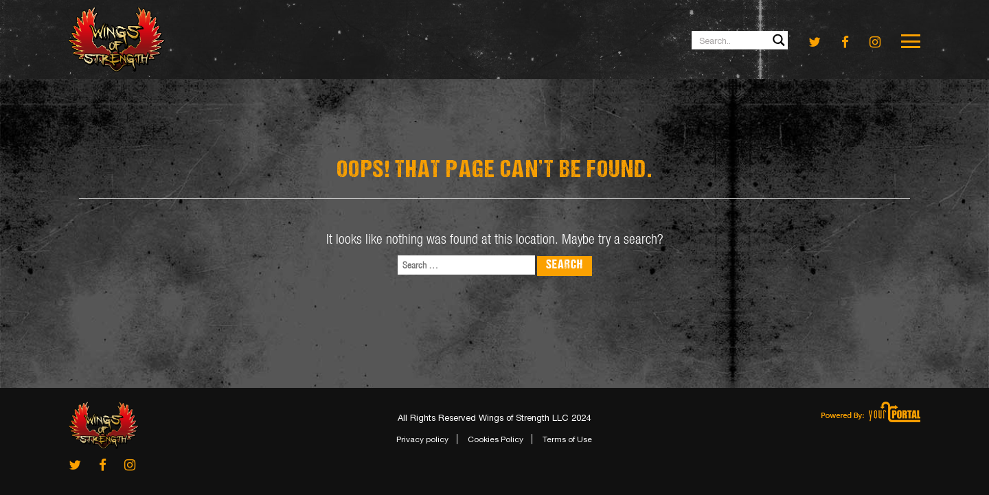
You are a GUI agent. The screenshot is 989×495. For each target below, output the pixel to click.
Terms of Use (567, 439)
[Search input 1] (740, 40)
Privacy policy (422, 439)
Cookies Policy (495, 439)
